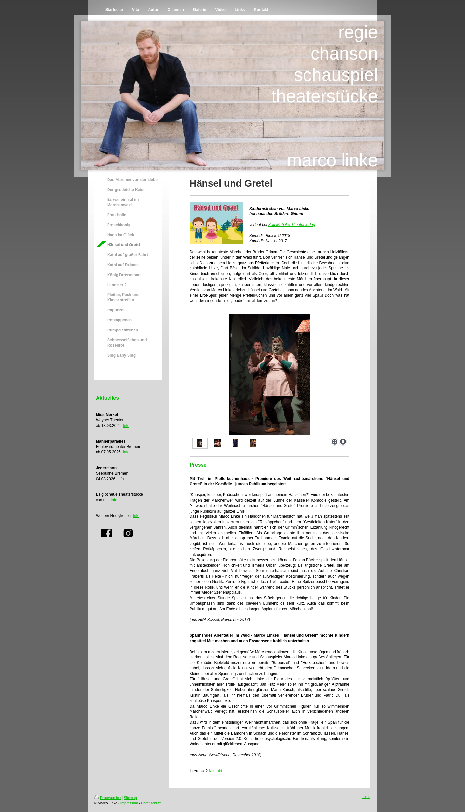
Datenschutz (151, 803)
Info (126, 425)
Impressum (129, 803)
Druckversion (107, 798)
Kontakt (215, 771)
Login (366, 797)
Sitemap (130, 798)
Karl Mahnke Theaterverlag (291, 224)
